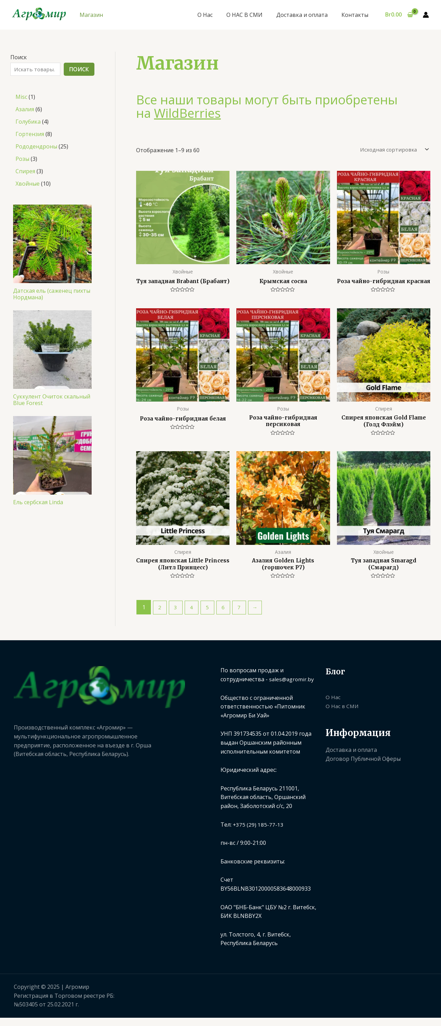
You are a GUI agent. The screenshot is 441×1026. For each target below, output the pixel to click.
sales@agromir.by (292, 689)
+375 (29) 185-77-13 (258, 834)
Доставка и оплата (306, 15)
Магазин (91, 15)
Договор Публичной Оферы (363, 769)
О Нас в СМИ (343, 716)
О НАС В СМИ (251, 15)
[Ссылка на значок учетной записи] (426, 15)
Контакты (356, 15)
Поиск (18, 57)
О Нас (214, 15)
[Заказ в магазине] (391, 150)
